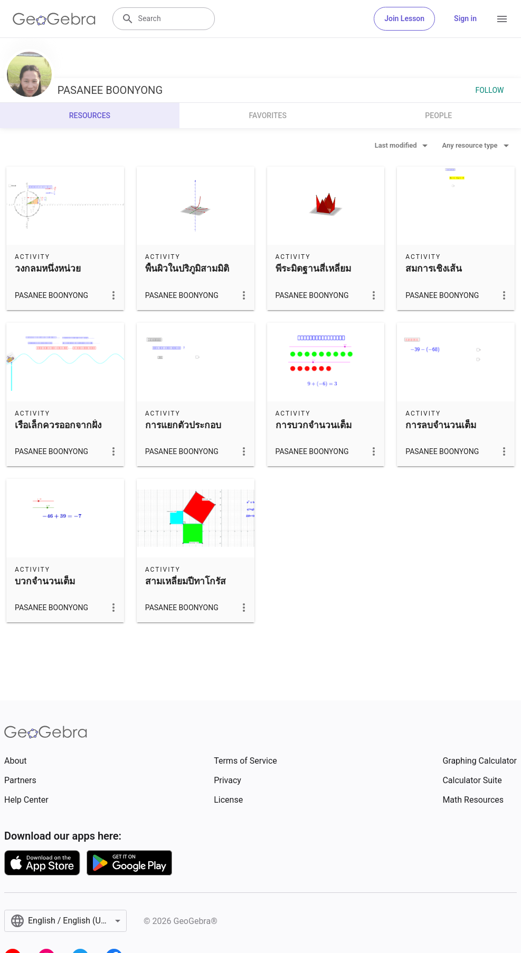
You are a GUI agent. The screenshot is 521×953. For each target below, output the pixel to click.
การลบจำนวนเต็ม (440, 425)
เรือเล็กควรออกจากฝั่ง (58, 425)
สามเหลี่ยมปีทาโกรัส (185, 581)
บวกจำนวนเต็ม (45, 581)
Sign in (465, 18)
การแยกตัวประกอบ (183, 425)
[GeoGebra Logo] (54, 19)
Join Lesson (404, 18)
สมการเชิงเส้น (433, 268)
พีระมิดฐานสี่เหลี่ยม (313, 268)
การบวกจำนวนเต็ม (314, 425)
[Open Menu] (502, 19)
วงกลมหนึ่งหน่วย (48, 268)
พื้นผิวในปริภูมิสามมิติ (187, 268)
